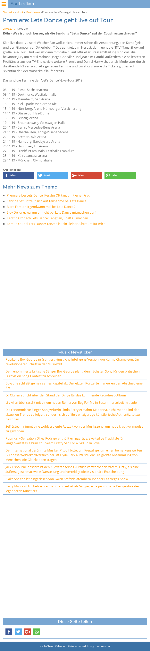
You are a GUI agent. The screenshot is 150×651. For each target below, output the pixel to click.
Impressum (103, 646)
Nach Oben (46, 646)
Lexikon (22, 4)
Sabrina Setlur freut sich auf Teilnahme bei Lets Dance (46, 201)
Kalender (60, 646)
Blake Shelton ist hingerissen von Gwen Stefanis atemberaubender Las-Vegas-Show (66, 479)
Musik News (33, 12)
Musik (19, 12)
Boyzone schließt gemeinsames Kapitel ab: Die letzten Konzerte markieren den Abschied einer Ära (74, 385)
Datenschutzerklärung (81, 646)
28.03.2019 (9, 28)
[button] (18, 175)
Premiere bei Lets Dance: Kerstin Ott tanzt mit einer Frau (48, 195)
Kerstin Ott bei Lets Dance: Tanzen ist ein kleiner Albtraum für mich (56, 224)
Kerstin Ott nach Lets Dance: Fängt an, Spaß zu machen (47, 218)
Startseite (8, 12)
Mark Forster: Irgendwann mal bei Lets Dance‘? (41, 207)
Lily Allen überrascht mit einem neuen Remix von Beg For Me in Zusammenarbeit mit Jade (71, 402)
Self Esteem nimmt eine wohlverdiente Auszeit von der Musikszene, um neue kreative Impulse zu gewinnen (74, 428)
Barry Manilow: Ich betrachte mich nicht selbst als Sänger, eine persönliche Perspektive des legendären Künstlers (72, 488)
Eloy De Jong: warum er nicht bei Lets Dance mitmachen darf (51, 212)
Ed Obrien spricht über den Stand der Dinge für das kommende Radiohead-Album (65, 395)
